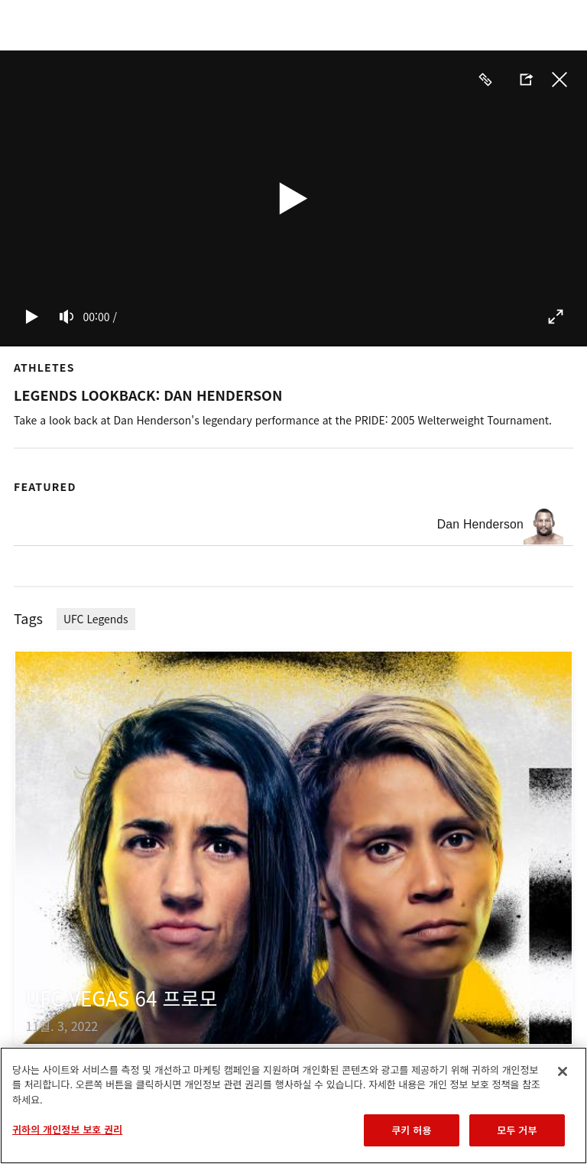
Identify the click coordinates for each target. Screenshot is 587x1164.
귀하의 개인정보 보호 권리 (67, 1129)
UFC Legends (95, 618)
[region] (293, 1105)
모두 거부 (517, 1130)
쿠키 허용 (411, 1130)
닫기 (559, 79)
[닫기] (562, 1071)
